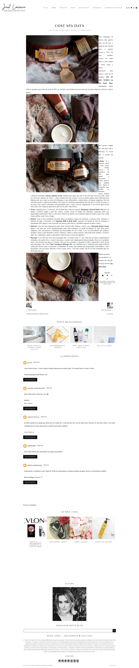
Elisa (30, 362)
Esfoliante (55, 30)
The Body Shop (73, 30)
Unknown (32, 446)
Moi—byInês (28, 403)
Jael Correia (31, 666)
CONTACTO (63, 7)
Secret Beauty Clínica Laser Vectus (34, 347)
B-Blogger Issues (58, 542)
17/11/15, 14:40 (40, 446)
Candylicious (80, 542)
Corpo (50, 30)
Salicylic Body (104, 345)
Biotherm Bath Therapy (58, 346)
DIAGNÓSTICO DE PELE (113, 7)
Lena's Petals (33, 417)
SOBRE (53, 7)
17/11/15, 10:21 (49, 388)
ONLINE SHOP (84, 7)
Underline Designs (47, 666)
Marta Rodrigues (35, 466)
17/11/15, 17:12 (46, 465)
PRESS (73, 7)
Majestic (38, 478)
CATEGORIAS (97, 7)
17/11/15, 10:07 (36, 362)
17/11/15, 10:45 (44, 417)
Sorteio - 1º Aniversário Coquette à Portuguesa (35, 545)
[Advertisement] (69, 567)
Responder (30, 379)
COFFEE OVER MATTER (36, 388)
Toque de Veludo (103, 542)
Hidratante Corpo (63, 30)
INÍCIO (45, 7)
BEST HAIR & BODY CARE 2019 (81, 346)
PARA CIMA (113, 666)
